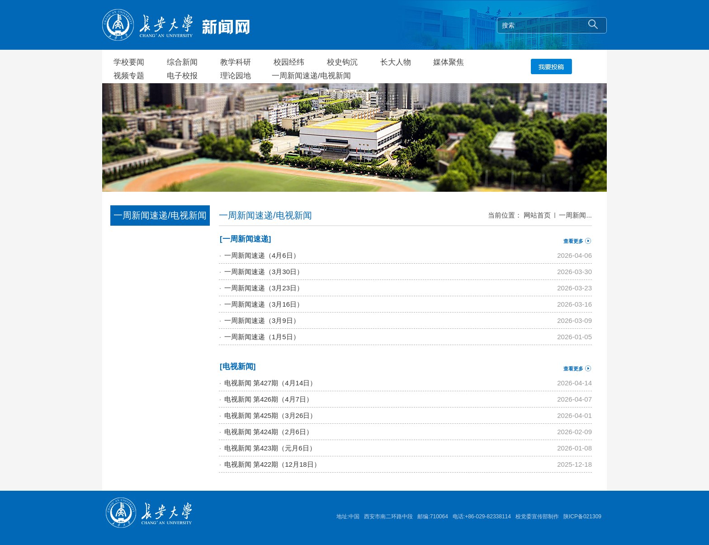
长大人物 (395, 62)
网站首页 (537, 215)
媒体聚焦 (448, 62)
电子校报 (182, 75)
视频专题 (128, 75)
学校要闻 (128, 62)
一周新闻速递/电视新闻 (311, 75)
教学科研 (235, 62)
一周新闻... (575, 215)
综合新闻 (182, 62)
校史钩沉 (342, 62)
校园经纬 (289, 62)
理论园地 (235, 75)
